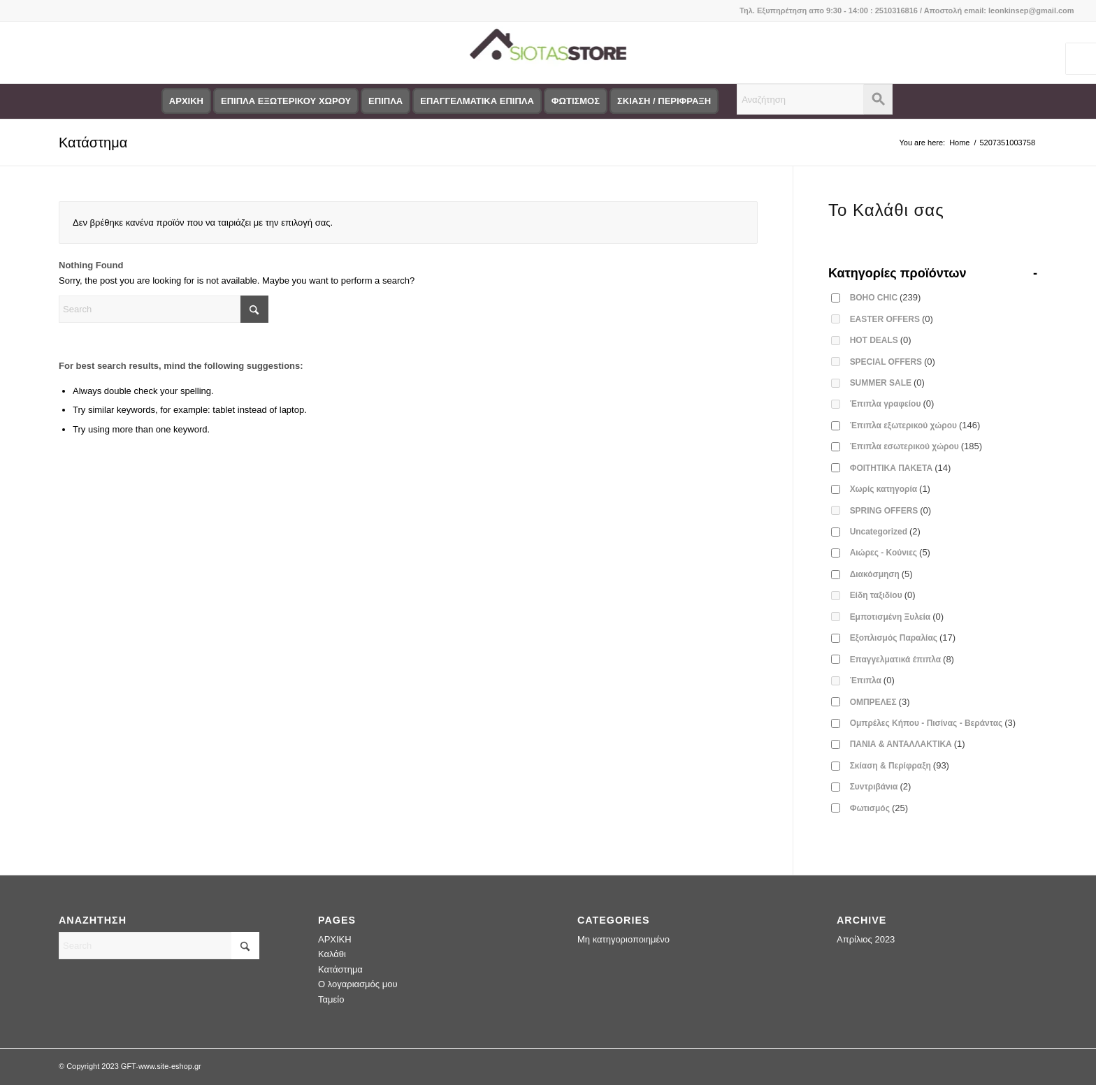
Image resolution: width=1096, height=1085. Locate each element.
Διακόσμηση (881, 574)
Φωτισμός (879, 808)
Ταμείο (331, 999)
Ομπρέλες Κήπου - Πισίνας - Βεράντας (933, 723)
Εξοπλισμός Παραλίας (903, 637)
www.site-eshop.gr (169, 1066)
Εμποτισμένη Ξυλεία (897, 616)
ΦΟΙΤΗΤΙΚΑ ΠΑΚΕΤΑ (900, 468)
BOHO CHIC (885, 297)
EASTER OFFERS (891, 319)
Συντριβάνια (880, 786)
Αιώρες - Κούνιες (890, 552)
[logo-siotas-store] (547, 52)
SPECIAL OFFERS (892, 361)
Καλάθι (332, 954)
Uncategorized (885, 531)
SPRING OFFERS (891, 510)
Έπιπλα (872, 680)
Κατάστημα (93, 142)
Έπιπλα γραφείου (892, 403)
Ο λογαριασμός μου (358, 984)
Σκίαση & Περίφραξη (899, 765)
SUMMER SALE (887, 382)
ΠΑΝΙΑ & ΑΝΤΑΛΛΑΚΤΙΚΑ (907, 743)
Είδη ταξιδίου (883, 595)
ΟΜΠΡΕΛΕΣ (880, 702)
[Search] (163, 309)
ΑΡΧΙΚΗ (335, 939)
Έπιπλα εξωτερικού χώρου (915, 425)
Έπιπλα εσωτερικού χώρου (916, 446)
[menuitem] (186, 101)
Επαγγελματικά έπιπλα (902, 659)
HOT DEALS (880, 340)
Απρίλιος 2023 (866, 939)
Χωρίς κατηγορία (890, 488)
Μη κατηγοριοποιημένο (623, 939)
